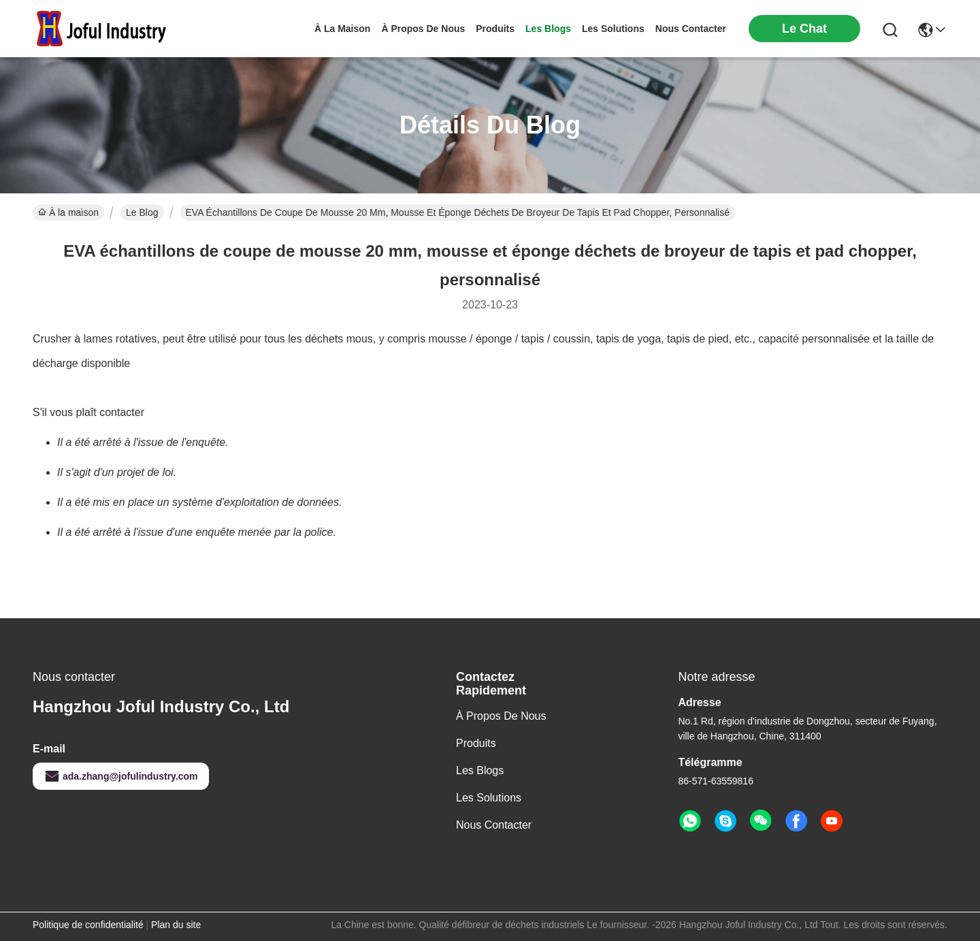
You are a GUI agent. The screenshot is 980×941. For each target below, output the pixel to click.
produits (495, 28)
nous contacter (690, 28)
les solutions (613, 28)
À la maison (342, 28)
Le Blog (142, 212)
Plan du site (176, 924)
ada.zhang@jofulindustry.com (121, 776)
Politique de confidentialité (88, 924)
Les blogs (480, 770)
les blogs (548, 28)
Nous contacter (494, 825)
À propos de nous (423, 28)
